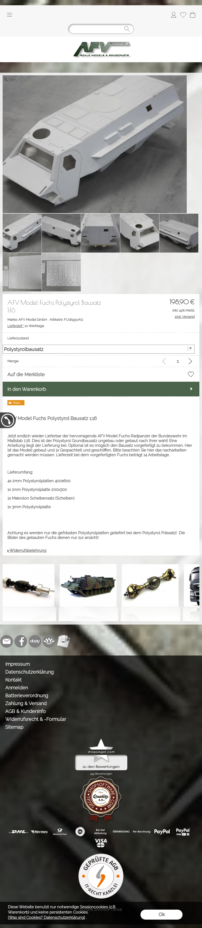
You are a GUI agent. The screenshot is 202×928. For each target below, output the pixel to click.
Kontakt (13, 680)
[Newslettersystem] (63, 641)
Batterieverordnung (26, 695)
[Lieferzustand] (98, 349)
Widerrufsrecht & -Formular (35, 719)
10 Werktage (25, 326)
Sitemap (14, 727)
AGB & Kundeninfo (25, 711)
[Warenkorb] (192, 14)
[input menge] (177, 361)
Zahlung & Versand (26, 703)
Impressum (17, 664)
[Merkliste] (183, 14)
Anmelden (16, 687)
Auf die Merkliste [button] (26, 374)
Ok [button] (162, 914)
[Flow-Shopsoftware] (49, 641)
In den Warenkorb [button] (26, 389)
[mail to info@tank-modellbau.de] (6, 641)
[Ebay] (35, 641)
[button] (9, 14)
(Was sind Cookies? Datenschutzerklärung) (46, 917)
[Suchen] (101, 29)
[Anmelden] (173, 14)
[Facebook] (20, 641)
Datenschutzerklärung (29, 672)
